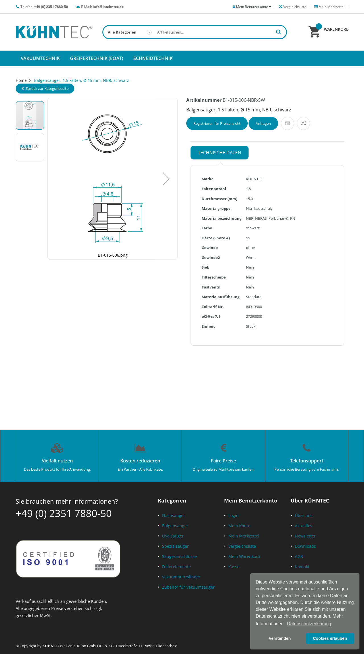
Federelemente (176, 566)
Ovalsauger (173, 536)
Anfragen (263, 123)
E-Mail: (102, 6)
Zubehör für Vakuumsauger (188, 587)
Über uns (304, 515)
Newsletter (305, 536)
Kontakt (302, 566)
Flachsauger (173, 515)
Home (21, 80)
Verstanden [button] (280, 638)
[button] (166, 179)
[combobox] (194, 32)
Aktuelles (303, 525)
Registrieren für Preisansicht (217, 123)
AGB (299, 556)
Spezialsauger (175, 546)
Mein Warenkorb (244, 556)
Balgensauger (175, 525)
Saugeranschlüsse (179, 556)
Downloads (305, 546)
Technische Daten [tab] (219, 153)
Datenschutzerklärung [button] (309, 623)
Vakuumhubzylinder (181, 577)
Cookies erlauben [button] (330, 638)
